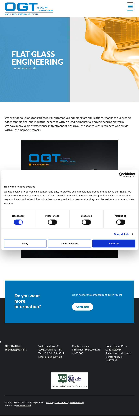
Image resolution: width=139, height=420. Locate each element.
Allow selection (69, 243)
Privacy (49, 406)
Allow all (114, 243)
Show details (121, 233)
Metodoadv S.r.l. (23, 409)
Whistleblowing (77, 406)
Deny (25, 243)
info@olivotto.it (53, 360)
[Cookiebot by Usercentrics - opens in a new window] (121, 174)
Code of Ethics (61, 406)
